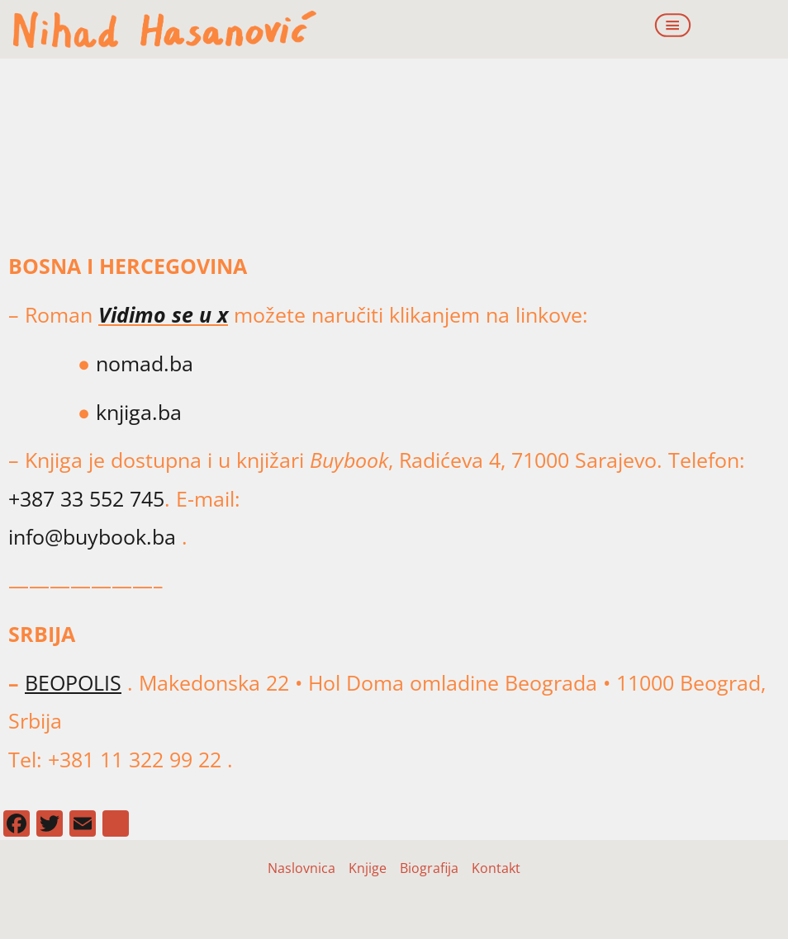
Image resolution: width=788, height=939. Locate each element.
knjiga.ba (139, 412)
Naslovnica (301, 868)
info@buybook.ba (92, 536)
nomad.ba (141, 363)
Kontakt (496, 868)
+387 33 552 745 (86, 498)
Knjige (368, 868)
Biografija (429, 868)
